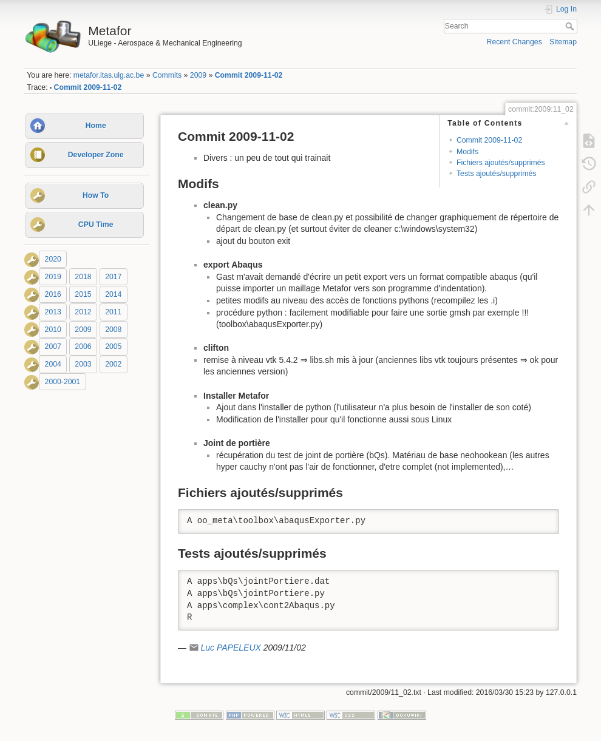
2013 (53, 312)
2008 (113, 329)
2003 (83, 364)
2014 (113, 294)
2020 (53, 259)
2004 (53, 364)
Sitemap (563, 42)
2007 (53, 347)
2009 (198, 75)
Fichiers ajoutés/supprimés (501, 162)
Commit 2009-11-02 (249, 75)
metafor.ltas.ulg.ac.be (108, 75)
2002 (113, 364)
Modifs (467, 151)
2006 (83, 347)
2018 (83, 276)
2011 (113, 312)
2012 (83, 312)
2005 (113, 347)
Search (571, 26)
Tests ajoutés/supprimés (496, 173)
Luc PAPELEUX (230, 647)
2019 (53, 276)
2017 (113, 276)
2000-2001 (63, 381)
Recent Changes (514, 42)
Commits (167, 75)
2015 (83, 294)
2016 (53, 294)
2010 (53, 329)
